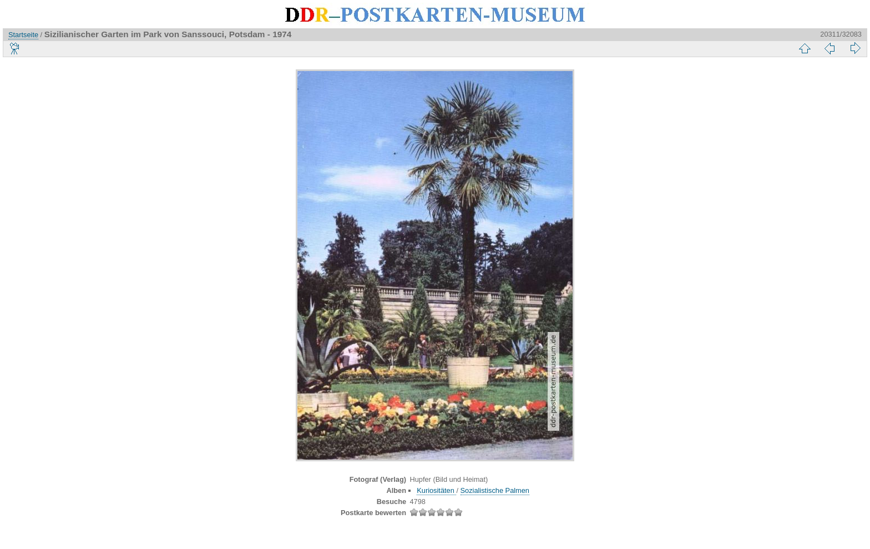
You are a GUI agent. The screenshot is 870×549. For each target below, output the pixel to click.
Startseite (23, 35)
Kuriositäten (436, 490)
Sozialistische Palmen (495, 490)
